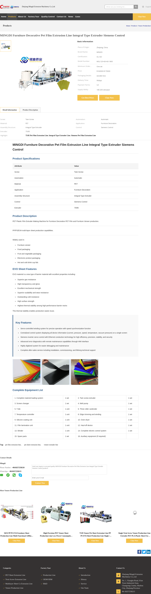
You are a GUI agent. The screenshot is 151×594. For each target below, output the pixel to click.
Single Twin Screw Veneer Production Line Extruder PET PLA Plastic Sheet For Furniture (134, 536)
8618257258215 (15, 471)
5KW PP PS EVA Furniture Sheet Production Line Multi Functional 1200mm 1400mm (16, 536)
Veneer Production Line (13, 588)
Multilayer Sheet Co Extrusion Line (17, 584)
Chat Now (142, 17)
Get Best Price (88, 98)
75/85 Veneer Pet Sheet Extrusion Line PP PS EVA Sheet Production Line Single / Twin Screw (95, 536)
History (83, 579)
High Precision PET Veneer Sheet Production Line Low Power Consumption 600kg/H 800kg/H (56, 536)
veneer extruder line (51, 445)
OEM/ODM (46, 579)
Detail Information (10, 110)
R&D (44, 584)
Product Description (30, 110)
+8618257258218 (18, 468)
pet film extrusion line (13, 445)
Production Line (48, 575)
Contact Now (40, 483)
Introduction (84, 575)
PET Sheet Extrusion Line (14, 575)
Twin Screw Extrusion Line (14, 579)
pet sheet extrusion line (32, 445)
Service (83, 584)
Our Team (83, 588)
